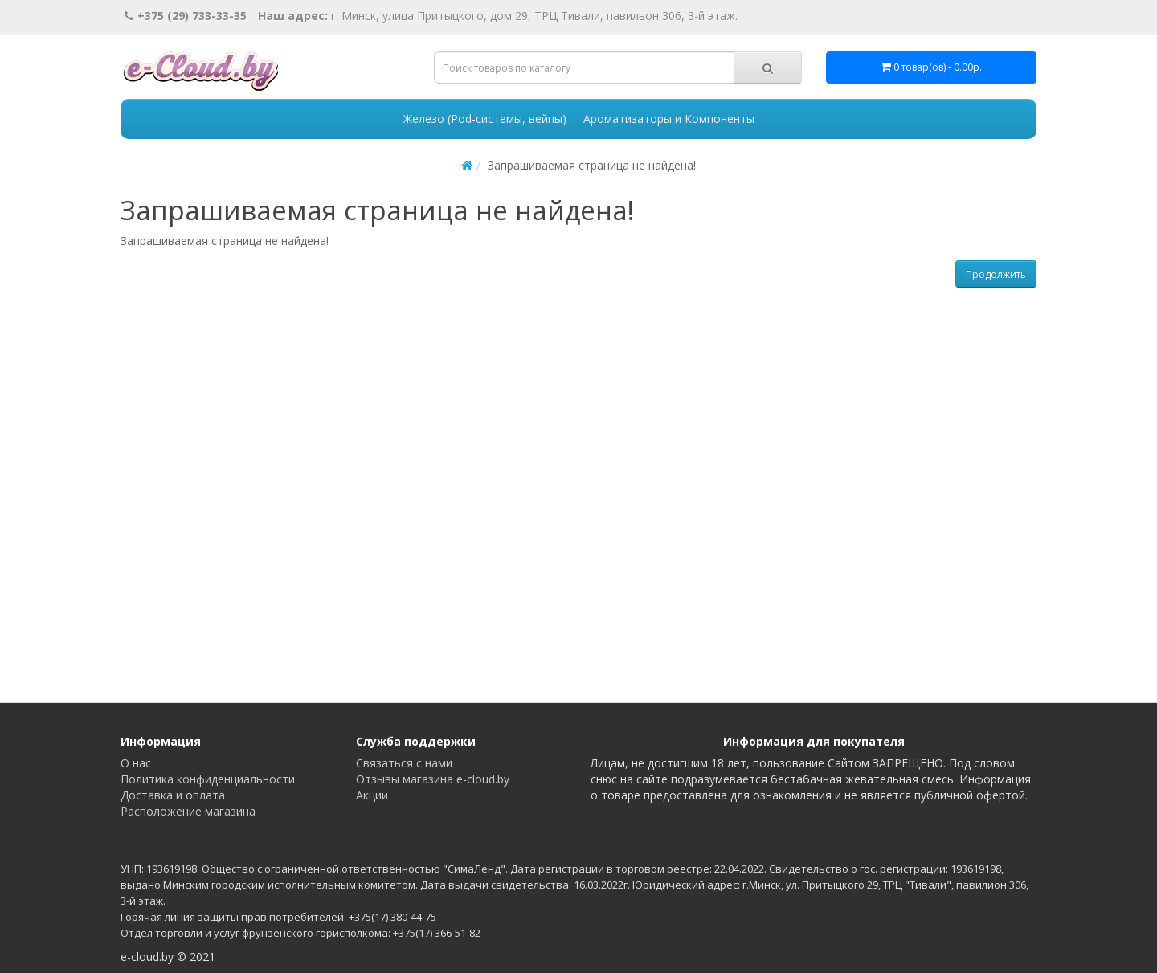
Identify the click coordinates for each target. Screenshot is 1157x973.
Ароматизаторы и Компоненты (668, 118)
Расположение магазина (188, 811)
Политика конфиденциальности (208, 779)
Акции (372, 795)
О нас (136, 763)
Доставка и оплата (173, 795)
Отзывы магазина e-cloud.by (432, 779)
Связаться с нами (404, 763)
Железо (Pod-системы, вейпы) (484, 118)
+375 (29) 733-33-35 (186, 15)
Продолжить (996, 274)
